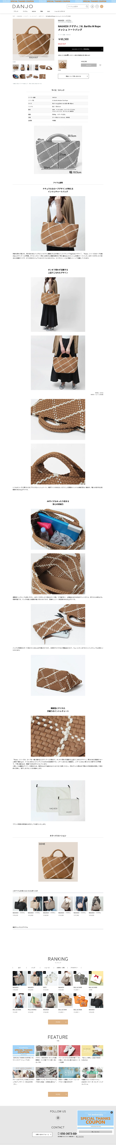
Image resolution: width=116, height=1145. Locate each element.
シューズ (46, 967)
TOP (14, 16)
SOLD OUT (88, 65)
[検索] (86, 6)
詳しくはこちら (95, 1132)
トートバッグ (33, 16)
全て (19, 967)
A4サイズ (41, 16)
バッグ (26, 16)
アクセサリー (74, 967)
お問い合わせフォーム (42, 1134)
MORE (58, 1022)
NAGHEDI (19, 16)
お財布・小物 (60, 967)
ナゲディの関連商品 (80, 49)
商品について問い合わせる (73, 76)
